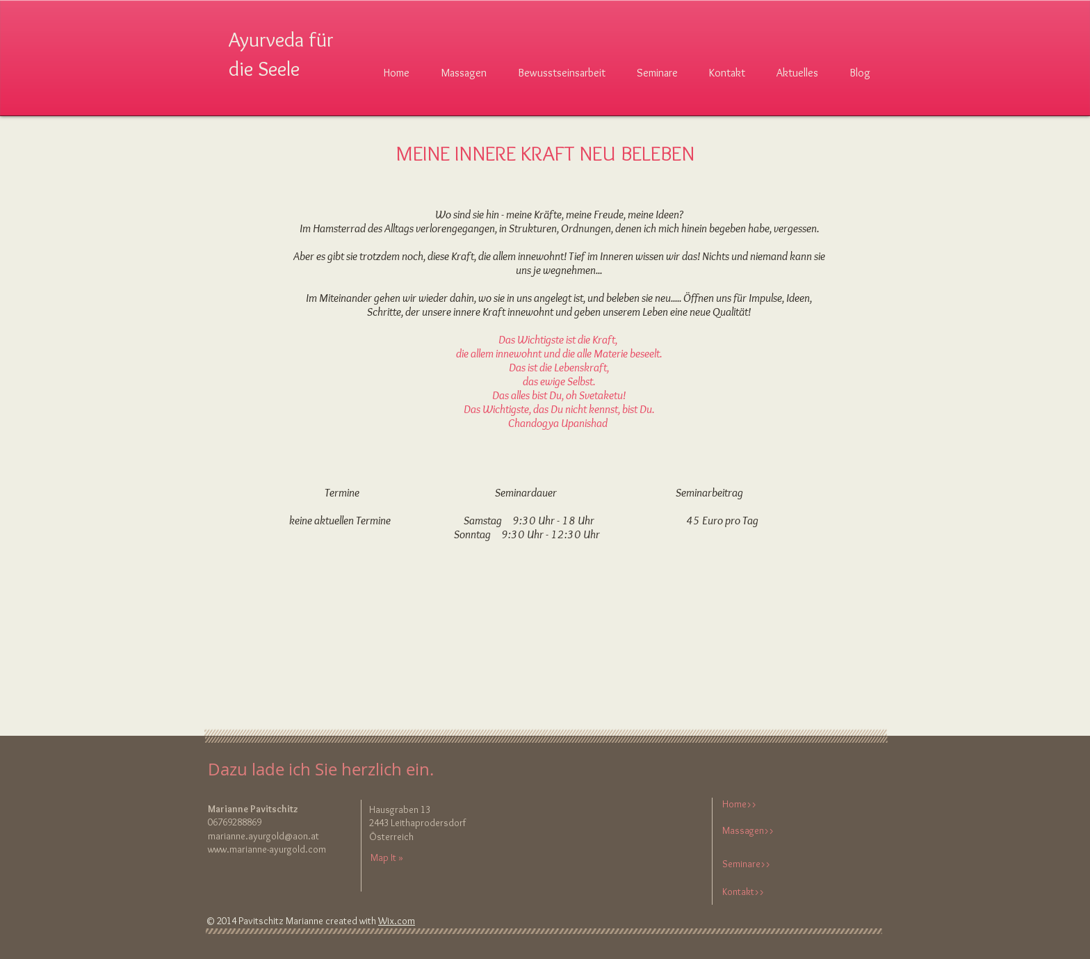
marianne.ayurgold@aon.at (263, 836)
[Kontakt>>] (767, 892)
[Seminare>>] (767, 864)
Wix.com (396, 920)
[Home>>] (767, 805)
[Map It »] (399, 858)
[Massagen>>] (767, 831)
